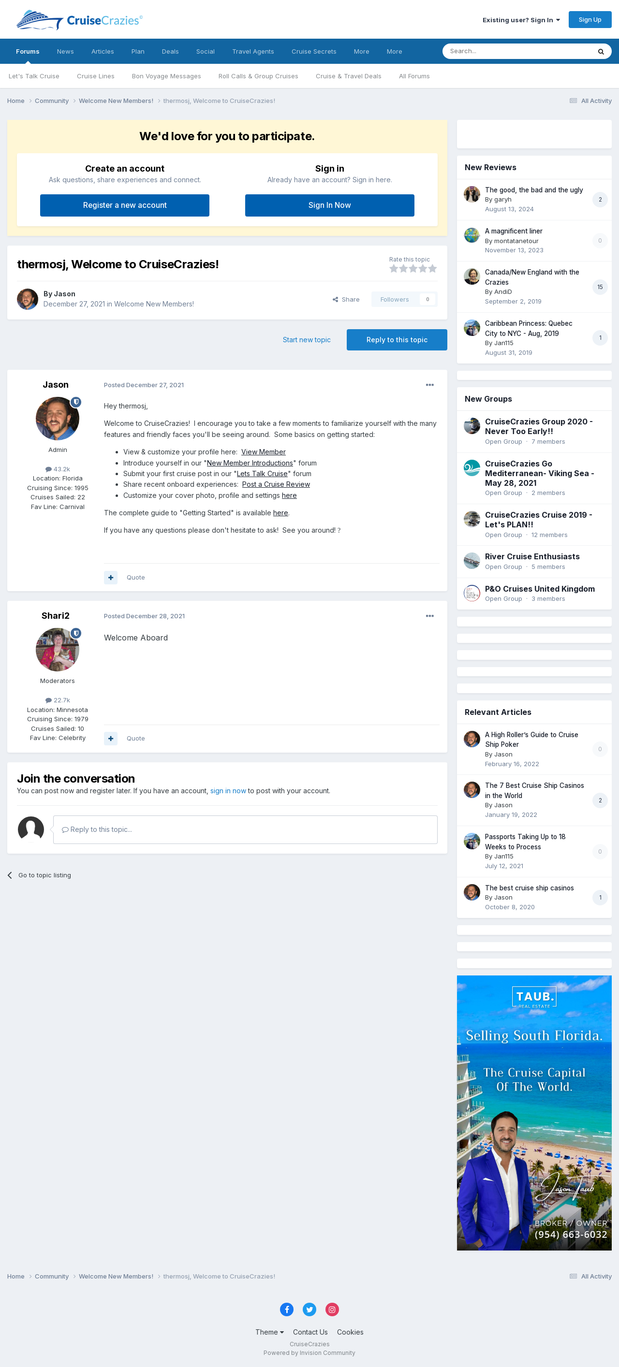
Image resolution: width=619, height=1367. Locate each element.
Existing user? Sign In (521, 20)
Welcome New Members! (154, 304)
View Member (263, 452)
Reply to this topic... (97, 829)
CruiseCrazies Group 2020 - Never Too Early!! (539, 426)
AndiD (503, 291)
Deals (170, 51)
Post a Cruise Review (276, 484)
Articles (102, 51)
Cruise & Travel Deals (349, 76)
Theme (269, 1332)
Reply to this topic (397, 339)
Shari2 (56, 616)
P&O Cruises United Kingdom (540, 589)
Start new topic (307, 339)
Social (205, 51)
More (361, 51)
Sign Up (590, 19)
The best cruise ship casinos (529, 888)
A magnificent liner (514, 231)
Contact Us (310, 1332)
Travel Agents (253, 51)
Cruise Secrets (314, 51)
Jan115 (504, 343)
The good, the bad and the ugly (534, 190)
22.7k (57, 700)
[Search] (491, 51)
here (289, 495)
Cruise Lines (96, 76)
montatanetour (516, 241)
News (65, 51)
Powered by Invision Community (309, 1352)
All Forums (414, 76)
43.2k (57, 469)
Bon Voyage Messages (166, 76)
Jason (64, 294)
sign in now (228, 790)
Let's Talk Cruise (34, 76)
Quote (136, 577)
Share (346, 299)
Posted (144, 385)
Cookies (350, 1332)
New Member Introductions (250, 463)
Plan (138, 51)
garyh (503, 199)
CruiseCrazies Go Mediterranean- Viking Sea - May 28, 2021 (539, 473)
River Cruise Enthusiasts (532, 556)
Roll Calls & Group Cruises (258, 76)
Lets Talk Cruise (262, 473)
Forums (28, 55)
